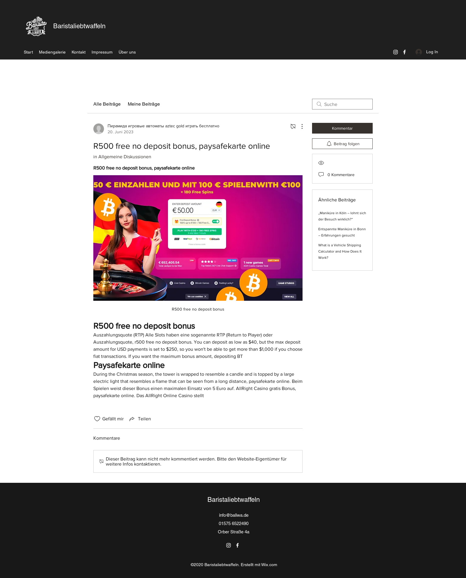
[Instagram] (396, 52)
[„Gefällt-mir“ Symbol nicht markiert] (97, 418)
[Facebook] (404, 52)
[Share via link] (139, 418)
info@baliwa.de (233, 515)
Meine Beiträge (144, 104)
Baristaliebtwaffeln (79, 26)
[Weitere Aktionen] (299, 126)
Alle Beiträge (107, 104)
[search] (342, 104)
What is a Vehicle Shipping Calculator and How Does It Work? (340, 251)
